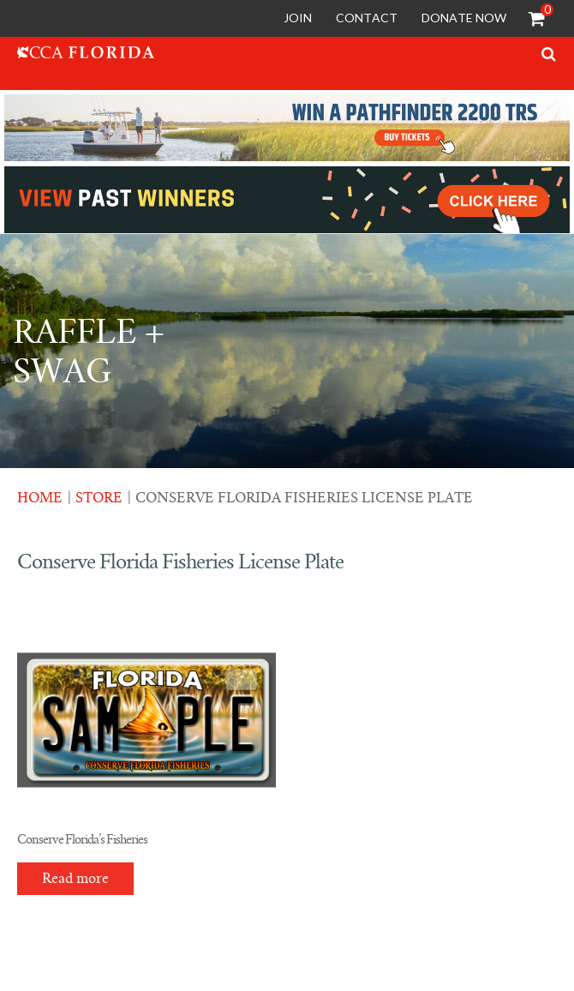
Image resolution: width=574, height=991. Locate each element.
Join (298, 17)
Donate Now (464, 17)
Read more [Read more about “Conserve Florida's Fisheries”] (75, 878)
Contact (367, 17)
